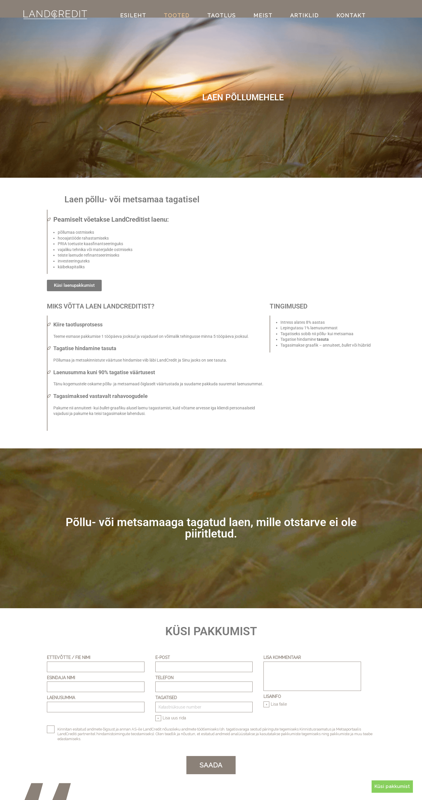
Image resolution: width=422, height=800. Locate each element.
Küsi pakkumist (395, 785)
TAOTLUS (224, 8)
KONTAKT (336, 8)
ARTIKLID (296, 8)
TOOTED (185, 8)
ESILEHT (147, 8)
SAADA (211, 764)
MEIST (260, 8)
